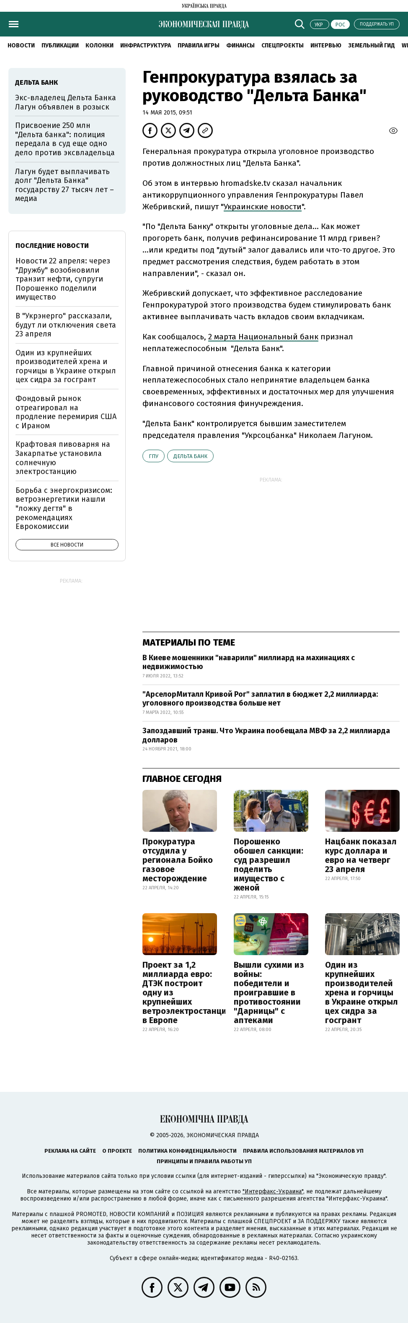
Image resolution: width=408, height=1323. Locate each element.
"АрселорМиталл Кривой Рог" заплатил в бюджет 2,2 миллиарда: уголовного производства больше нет (260, 699)
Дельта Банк (190, 456)
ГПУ (153, 456)
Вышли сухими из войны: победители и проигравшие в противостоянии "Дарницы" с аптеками (269, 992)
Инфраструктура (145, 45)
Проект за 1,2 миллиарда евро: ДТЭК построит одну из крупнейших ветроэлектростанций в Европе (187, 992)
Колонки (99, 45)
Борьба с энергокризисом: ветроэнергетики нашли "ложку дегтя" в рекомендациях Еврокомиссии (63, 508)
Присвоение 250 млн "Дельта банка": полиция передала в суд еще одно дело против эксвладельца (65, 139)
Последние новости (52, 246)
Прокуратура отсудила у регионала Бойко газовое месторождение (177, 859)
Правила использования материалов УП (303, 1151)
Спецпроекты (282, 45)
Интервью (325, 45)
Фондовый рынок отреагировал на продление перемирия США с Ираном (65, 412)
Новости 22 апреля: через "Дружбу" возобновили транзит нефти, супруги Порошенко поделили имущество (62, 279)
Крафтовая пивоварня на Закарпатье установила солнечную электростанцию (62, 458)
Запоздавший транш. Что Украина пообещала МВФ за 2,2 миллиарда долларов (266, 735)
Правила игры (198, 45)
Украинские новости (263, 206)
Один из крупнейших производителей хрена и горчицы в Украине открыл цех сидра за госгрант (361, 992)
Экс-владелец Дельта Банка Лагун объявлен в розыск (65, 102)
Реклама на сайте (70, 1151)
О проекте (117, 1151)
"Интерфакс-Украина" (273, 1191)
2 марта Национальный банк (263, 336)
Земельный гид (371, 45)
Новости (21, 45)
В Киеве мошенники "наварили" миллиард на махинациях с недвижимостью (248, 662)
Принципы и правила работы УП (204, 1161)
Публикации (60, 45)
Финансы (240, 45)
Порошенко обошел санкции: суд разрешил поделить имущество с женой (268, 864)
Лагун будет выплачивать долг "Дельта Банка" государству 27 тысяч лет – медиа (64, 185)
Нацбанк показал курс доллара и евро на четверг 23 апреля (361, 855)
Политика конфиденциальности (187, 1151)
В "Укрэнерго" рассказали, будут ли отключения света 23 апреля (65, 325)
